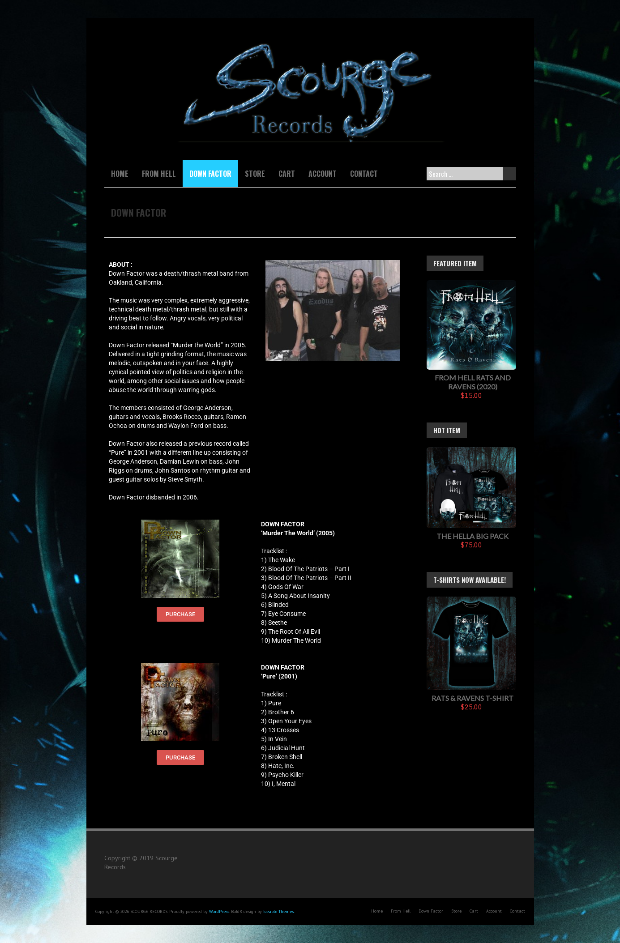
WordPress (219, 911)
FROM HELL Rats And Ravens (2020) (473, 382)
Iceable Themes (278, 911)
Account (322, 173)
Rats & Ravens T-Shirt (472, 698)
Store (255, 173)
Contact (364, 173)
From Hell (159, 173)
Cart (286, 173)
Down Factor (210, 173)
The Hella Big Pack (472, 536)
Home (119, 173)
